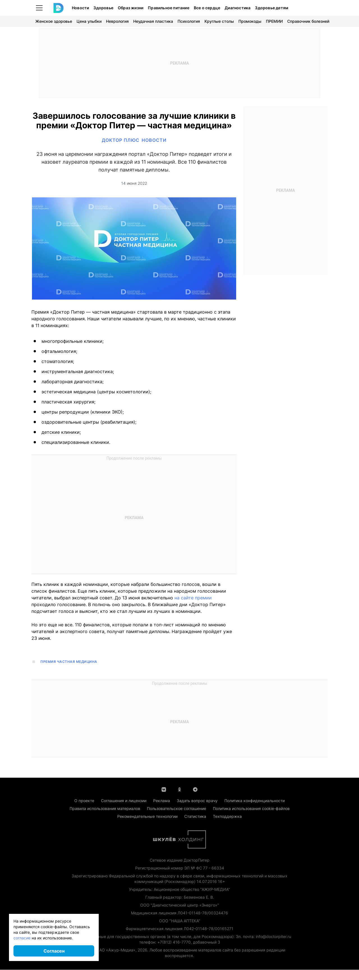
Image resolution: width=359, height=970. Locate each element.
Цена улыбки (89, 21)
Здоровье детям (271, 7)
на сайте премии (193, 598)
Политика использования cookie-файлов (251, 808)
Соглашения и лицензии (123, 800)
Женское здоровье (53, 21)
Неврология (117, 21)
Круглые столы (219, 21)
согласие (22, 937)
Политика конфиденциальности (254, 800)
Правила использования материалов (105, 808)
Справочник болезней (308, 21)
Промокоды (249, 21)
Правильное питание (168, 7)
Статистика (195, 816)
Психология (189, 21)
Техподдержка (227, 816)
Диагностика (237, 7)
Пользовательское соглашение (176, 808)
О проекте (84, 800)
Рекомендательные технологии (147, 816)
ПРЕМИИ (274, 21)
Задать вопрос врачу (197, 800)
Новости (80, 7)
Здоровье (103, 7)
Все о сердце (207, 7)
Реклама (161, 800)
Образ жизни (130, 7)
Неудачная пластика (153, 21)
